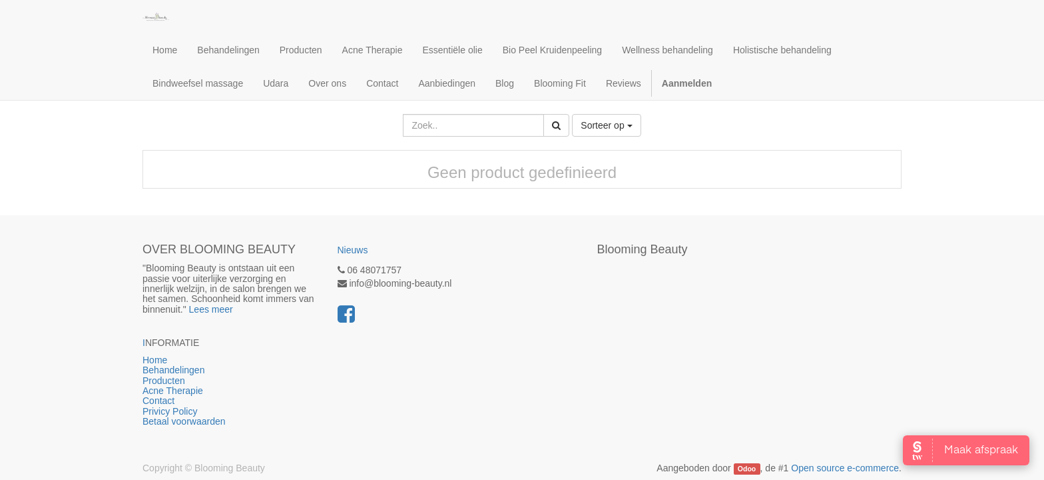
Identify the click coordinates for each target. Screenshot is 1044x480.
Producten (219, 380)
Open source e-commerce (845, 468)
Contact (158, 400)
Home (205, 360)
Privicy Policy (171, 411)
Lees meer (211, 309)
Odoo (747, 469)
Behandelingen (208, 370)
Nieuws (353, 250)
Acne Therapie (172, 390)
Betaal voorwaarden (184, 421)
